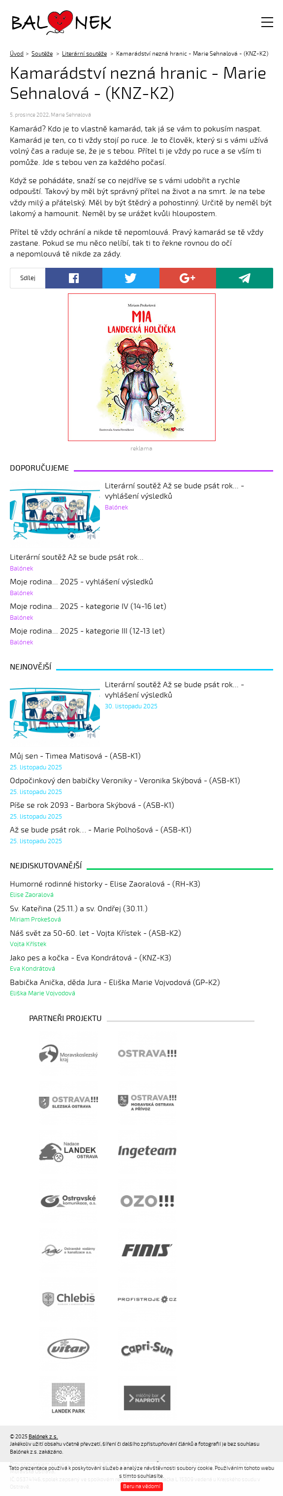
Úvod (17, 53)
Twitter (130, 278)
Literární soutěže (84, 53)
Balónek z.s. (38, 22)
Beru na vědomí (141, 1486)
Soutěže (42, 53)
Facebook (73, 278)
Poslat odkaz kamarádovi (244, 278)
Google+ (188, 278)
